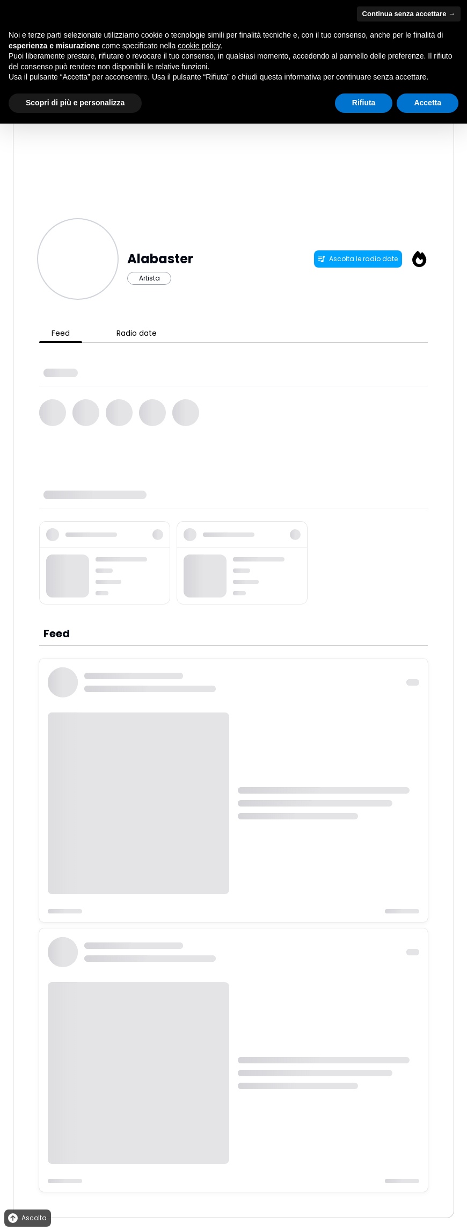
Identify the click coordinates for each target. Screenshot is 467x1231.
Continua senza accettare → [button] (408, 14)
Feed (61, 333)
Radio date (136, 333)
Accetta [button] (427, 102)
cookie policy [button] (199, 45)
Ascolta (26, 1218)
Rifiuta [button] (364, 102)
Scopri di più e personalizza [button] (75, 102)
